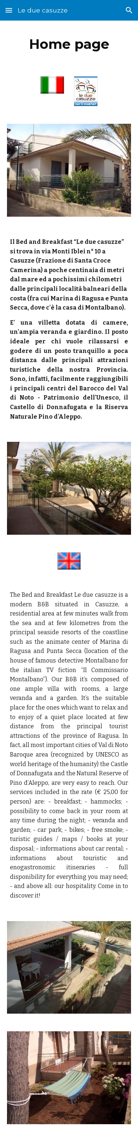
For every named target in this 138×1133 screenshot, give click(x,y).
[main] (69, 44)
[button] (9, 10)
